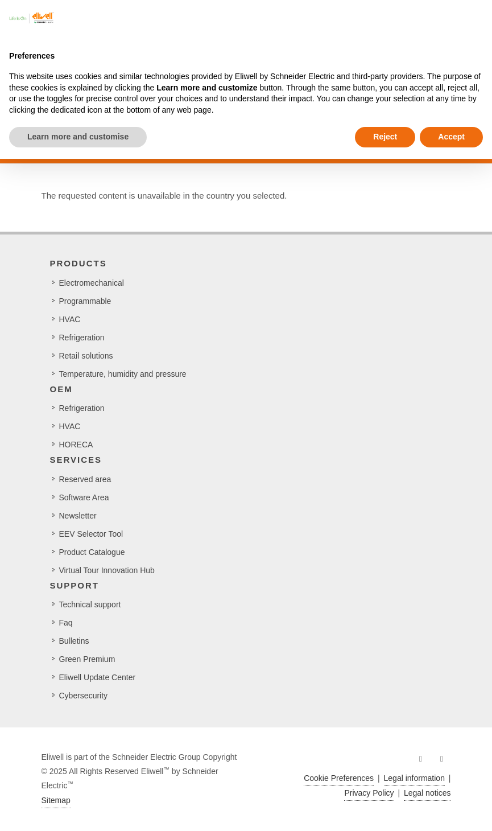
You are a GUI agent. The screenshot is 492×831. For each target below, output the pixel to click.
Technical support (90, 604)
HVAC (70, 319)
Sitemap (56, 800)
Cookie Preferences (339, 778)
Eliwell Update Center (97, 677)
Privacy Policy (369, 792)
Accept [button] (451, 136)
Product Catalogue (92, 552)
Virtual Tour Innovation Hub (107, 570)
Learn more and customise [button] (78, 136)
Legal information (414, 778)
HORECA (76, 444)
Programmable (85, 301)
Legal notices (427, 792)
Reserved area (85, 479)
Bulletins (74, 640)
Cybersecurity (83, 695)
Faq (66, 622)
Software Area (84, 497)
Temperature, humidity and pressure (123, 374)
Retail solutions (86, 355)
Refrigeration (82, 337)
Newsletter (78, 515)
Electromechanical (91, 282)
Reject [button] (385, 136)
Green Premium (87, 659)
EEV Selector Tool (91, 533)
